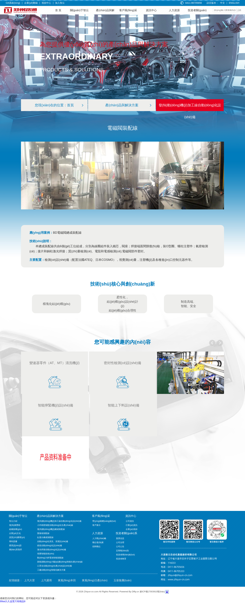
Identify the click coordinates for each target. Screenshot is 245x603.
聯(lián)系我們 (15, 549)
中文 (222, 3)
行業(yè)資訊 (131, 525)
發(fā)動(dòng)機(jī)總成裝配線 (51, 529)
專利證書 (13, 541)
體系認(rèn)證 (15, 545)
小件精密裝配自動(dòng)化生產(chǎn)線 (55, 525)
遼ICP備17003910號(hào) (152, 591)
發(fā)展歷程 (14, 525)
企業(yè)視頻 (131, 529)
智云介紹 (13, 521)
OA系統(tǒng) (13, 3)
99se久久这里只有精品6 (12, 601)
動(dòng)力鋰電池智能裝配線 (50, 558)
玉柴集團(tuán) (122, 580)
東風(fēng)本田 (67, 580)
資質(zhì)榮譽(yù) (17, 537)
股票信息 (120, 538)
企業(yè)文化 (15, 533)
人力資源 (97, 533)
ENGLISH (234, 3)
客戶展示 (96, 525)
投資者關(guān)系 (126, 533)
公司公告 (120, 546)
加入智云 (60, 3)
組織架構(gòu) (15, 529)
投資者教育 (121, 559)
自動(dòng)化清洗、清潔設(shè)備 (52, 541)
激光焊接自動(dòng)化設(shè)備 (51, 549)
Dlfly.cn (135, 591)
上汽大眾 (29, 580)
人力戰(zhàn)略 (99, 538)
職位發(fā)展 (98, 542)
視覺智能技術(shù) (45, 553)
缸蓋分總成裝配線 (45, 537)
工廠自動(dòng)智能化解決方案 (51, 570)
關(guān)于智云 (18, 515)
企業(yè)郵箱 (31, 3)
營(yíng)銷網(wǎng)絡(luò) (104, 521)
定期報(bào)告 (122, 550)
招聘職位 (96, 546)
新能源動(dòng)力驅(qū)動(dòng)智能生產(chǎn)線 (60, 562)
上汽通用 (46, 580)
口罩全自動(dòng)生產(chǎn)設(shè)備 (54, 566)
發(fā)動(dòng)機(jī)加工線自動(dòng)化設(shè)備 (190, 111)
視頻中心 (46, 3)
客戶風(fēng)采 (101, 515)
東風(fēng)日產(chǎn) (94, 580)
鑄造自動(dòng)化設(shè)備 (49, 545)
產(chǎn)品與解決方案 (128, 105)
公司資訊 (130, 521)
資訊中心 (130, 515)
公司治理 (120, 542)
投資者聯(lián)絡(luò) (125, 554)
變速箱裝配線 (43, 533)
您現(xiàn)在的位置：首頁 (59, 105)
